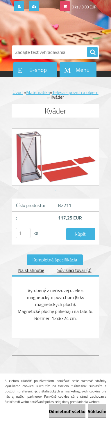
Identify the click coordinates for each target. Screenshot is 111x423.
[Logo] (52, 28)
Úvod (17, 92)
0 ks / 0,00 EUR (84, 7)
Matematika (38, 92)
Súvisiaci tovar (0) (74, 270)
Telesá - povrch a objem (75, 92)
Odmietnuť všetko (67, 411)
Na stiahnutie (31, 270)
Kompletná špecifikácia (55, 259)
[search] (92, 52)
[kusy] (23, 233)
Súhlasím (97, 411)
